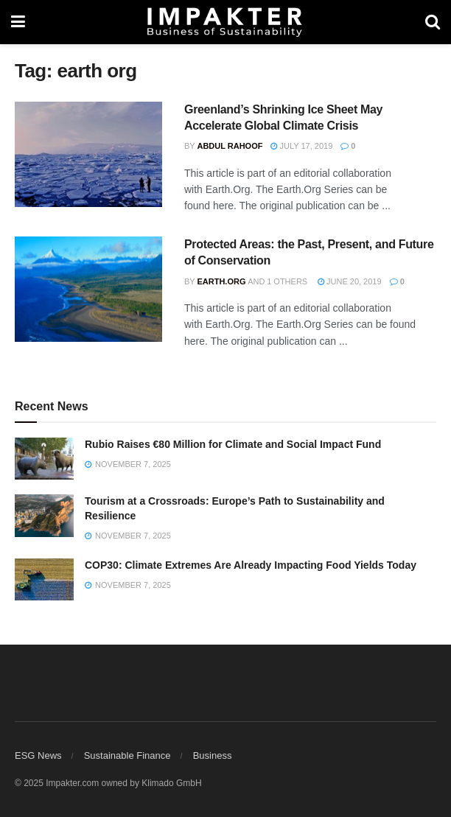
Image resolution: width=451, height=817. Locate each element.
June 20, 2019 (350, 281)
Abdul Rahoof (229, 145)
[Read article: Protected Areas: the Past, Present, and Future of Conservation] (88, 289)
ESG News (38, 755)
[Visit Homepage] (224, 22)
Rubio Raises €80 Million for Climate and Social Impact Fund (233, 444)
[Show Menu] (18, 22)
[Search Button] (432, 22)
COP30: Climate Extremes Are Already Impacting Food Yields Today (250, 565)
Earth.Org (221, 281)
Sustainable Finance (127, 755)
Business (212, 755)
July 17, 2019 (301, 145)
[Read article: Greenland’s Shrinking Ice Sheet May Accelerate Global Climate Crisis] (88, 154)
